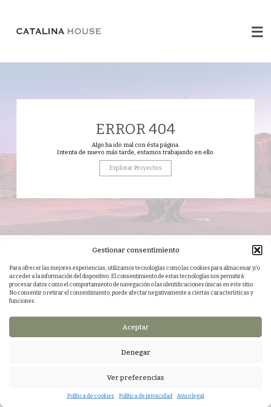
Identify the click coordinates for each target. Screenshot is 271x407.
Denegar (135, 352)
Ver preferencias (135, 378)
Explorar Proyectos (135, 173)
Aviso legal (190, 396)
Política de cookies (90, 396)
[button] (257, 250)
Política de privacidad (145, 396)
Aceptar (135, 327)
